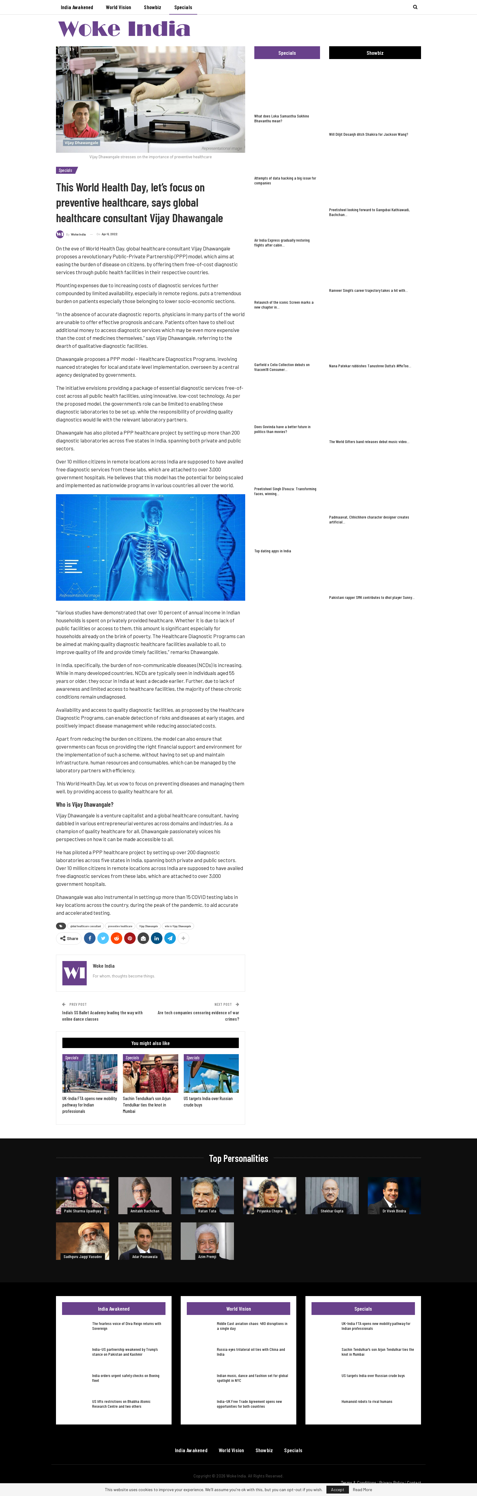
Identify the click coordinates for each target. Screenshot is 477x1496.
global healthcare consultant (85, 926)
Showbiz (152, 7)
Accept (337, 1489)
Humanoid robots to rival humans (367, 1401)
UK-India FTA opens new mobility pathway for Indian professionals (376, 1326)
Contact (414, 1482)
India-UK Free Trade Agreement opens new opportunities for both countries (249, 1404)
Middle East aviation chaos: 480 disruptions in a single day (252, 1326)
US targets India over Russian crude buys (373, 1375)
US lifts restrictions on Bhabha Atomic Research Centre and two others (121, 1404)
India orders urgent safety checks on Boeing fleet (125, 1378)
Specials (183, 7)
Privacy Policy (391, 1482)
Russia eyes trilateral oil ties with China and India (251, 1352)
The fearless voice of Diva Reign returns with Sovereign (126, 1326)
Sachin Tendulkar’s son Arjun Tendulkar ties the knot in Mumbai (378, 1352)
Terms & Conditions (359, 1482)
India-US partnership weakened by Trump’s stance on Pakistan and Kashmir (125, 1352)
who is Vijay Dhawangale (178, 926)
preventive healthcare (120, 926)
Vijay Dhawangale (148, 926)
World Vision (118, 7)
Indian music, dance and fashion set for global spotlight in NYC (252, 1378)
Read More (362, 1489)
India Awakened (77, 7)
